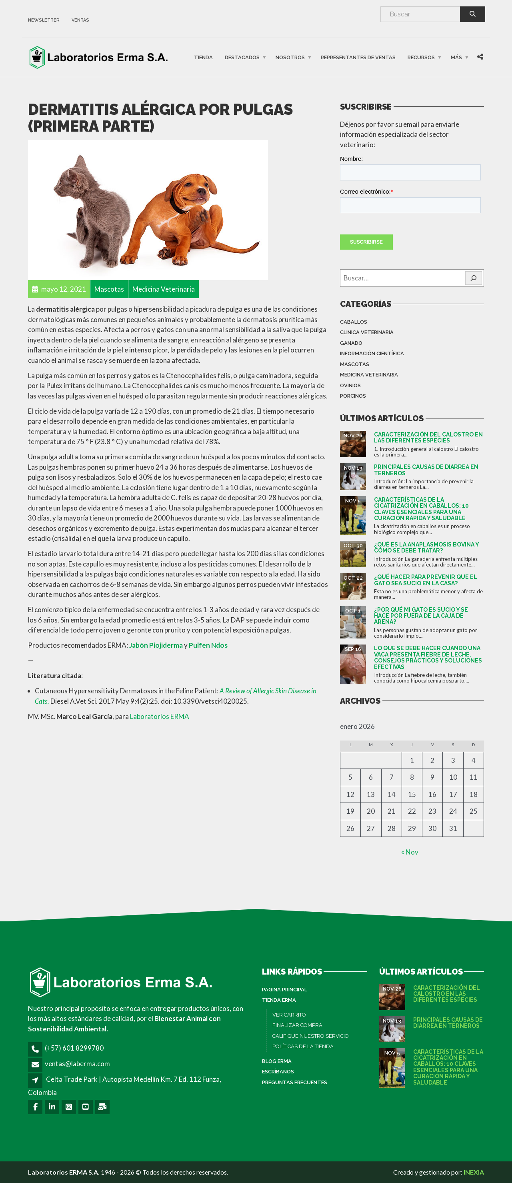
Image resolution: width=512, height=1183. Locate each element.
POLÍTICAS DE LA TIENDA (303, 1046)
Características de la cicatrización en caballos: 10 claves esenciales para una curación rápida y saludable (421, 508)
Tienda (203, 57)
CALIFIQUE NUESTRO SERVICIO (310, 1036)
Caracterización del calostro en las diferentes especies (428, 437)
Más (456, 57)
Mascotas (354, 364)
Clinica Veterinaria (367, 332)
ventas (80, 20)
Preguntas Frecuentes (294, 1082)
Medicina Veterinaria (369, 375)
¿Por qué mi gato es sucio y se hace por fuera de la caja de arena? (421, 616)
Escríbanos (278, 1072)
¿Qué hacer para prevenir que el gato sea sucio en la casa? (425, 580)
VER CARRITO (289, 1015)
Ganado (351, 343)
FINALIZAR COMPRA (297, 1025)
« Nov (409, 852)
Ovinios (350, 385)
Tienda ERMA (279, 1000)
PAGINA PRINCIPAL (284, 990)
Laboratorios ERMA (159, 716)
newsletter (44, 20)
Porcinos (353, 396)
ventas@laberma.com (77, 1063)
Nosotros (290, 57)
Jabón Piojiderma (156, 645)
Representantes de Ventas (358, 57)
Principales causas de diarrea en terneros (426, 470)
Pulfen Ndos (208, 645)
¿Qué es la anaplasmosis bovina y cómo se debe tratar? (426, 547)
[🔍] (473, 278)
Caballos (353, 322)
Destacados (242, 57)
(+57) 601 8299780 (74, 1048)
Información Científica (372, 353)
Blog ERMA (277, 1061)
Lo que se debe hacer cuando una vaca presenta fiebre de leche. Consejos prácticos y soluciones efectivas (428, 657)
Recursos (421, 57)
